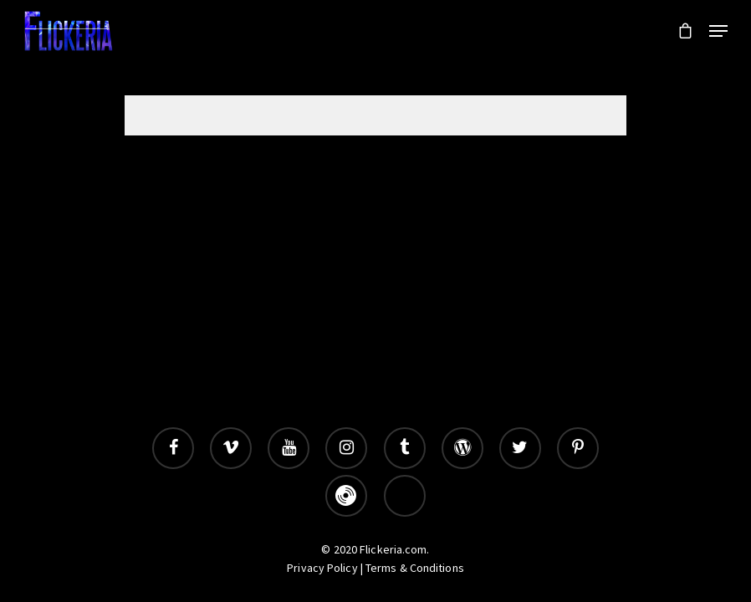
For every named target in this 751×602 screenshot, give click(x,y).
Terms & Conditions (414, 567)
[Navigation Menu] (718, 31)
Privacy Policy (322, 567)
